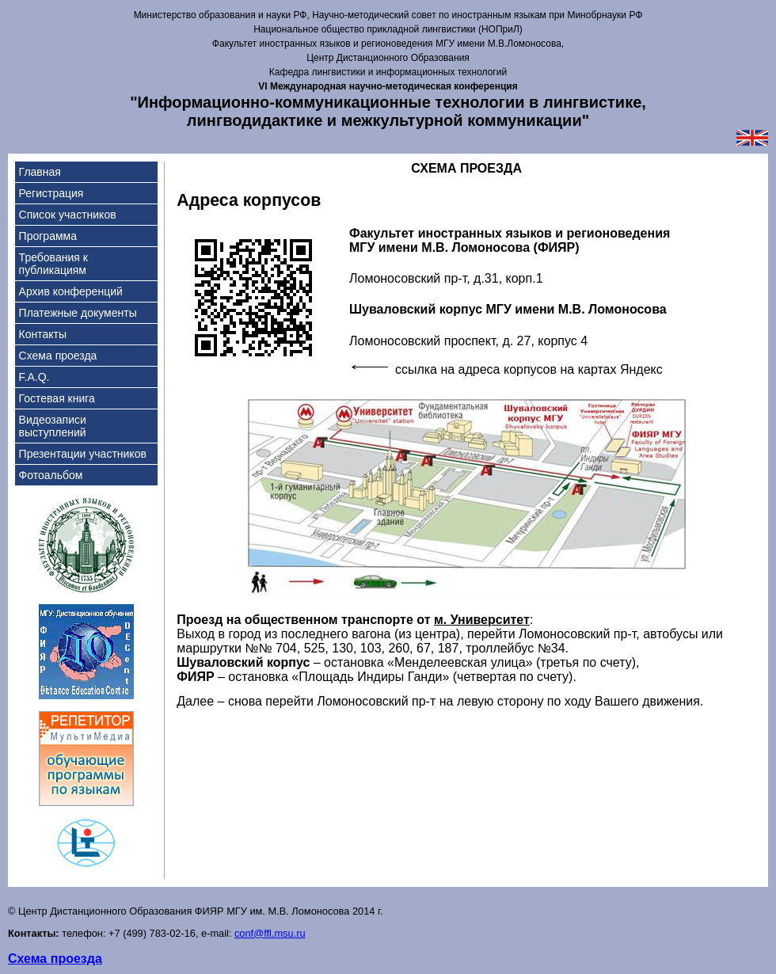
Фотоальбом (51, 475)
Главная (40, 172)
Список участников (67, 214)
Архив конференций (71, 291)
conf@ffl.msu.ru (270, 933)
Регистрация (51, 193)
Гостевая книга (57, 398)
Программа (48, 236)
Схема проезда (58, 355)
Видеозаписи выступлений (52, 426)
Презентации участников (82, 453)
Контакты (43, 334)
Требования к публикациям (53, 263)
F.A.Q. (34, 377)
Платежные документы (78, 312)
